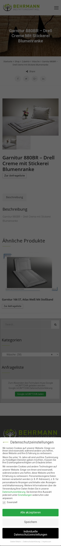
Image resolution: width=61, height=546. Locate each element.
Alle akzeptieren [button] (30, 509)
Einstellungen (25, 492)
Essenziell (9, 499)
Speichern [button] (30, 519)
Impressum (46, 539)
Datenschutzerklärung (13, 489)
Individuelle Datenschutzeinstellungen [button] (30, 530)
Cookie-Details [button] (15, 539)
